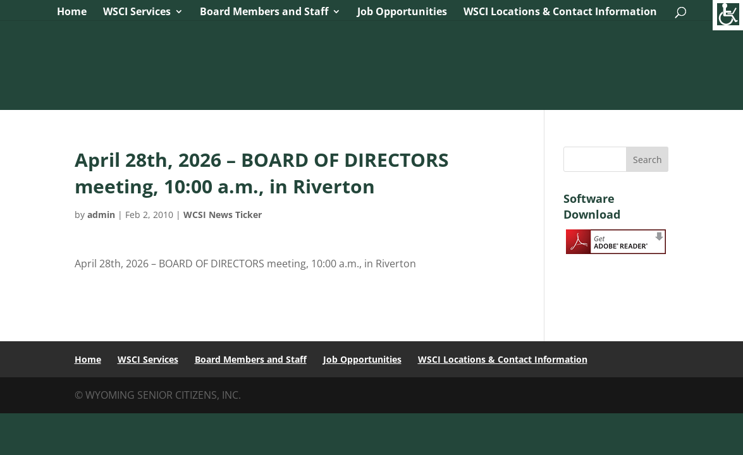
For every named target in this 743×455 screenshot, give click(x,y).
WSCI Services (137, 12)
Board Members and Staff (264, 12)
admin (101, 215)
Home (72, 12)
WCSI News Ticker (222, 215)
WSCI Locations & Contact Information (560, 12)
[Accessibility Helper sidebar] (728, 15)
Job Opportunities (402, 12)
